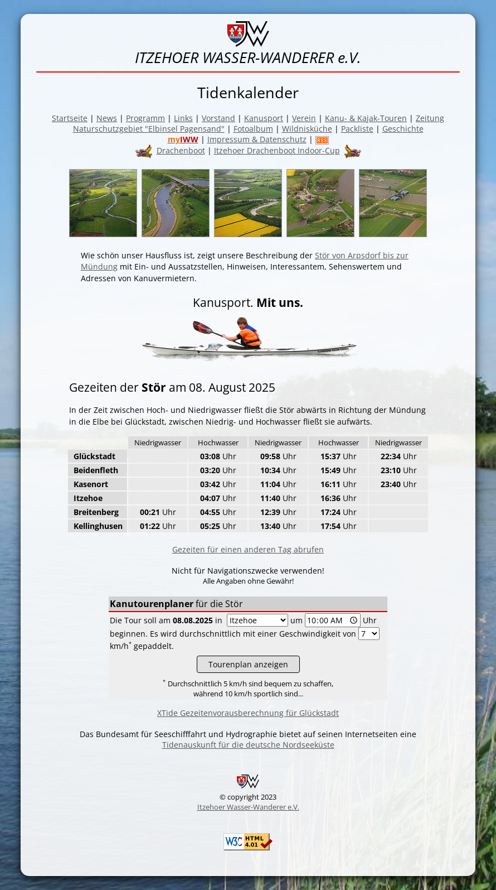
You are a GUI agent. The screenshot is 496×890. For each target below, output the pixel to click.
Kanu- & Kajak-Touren (366, 118)
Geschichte (403, 128)
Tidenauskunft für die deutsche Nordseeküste (248, 744)
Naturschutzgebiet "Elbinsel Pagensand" (149, 128)
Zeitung (430, 118)
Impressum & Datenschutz (257, 139)
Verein (304, 118)
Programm (145, 118)
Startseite (69, 118)
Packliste (357, 128)
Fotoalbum (253, 128)
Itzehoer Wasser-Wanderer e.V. (248, 807)
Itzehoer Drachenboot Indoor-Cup (277, 150)
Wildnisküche (307, 128)
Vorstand (218, 118)
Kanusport (263, 118)
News (106, 118)
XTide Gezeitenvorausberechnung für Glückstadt (248, 713)
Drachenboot (181, 150)
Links (183, 118)
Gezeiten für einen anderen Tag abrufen (248, 549)
